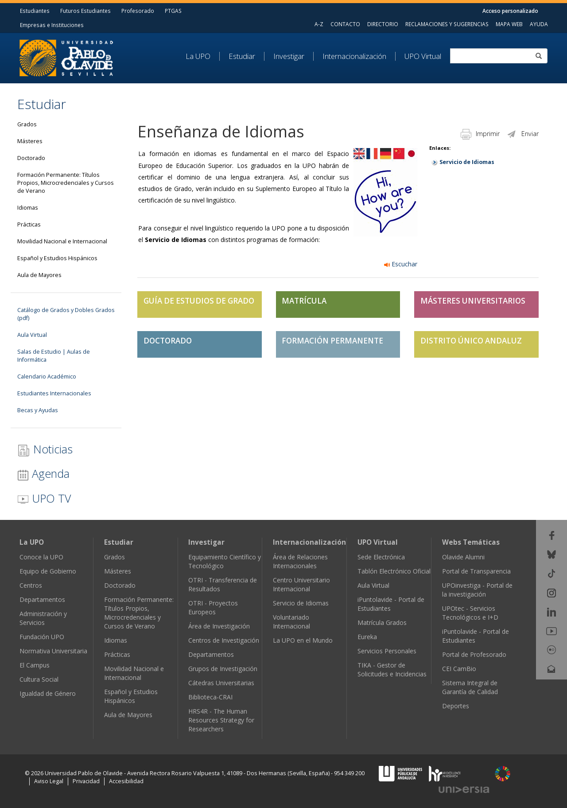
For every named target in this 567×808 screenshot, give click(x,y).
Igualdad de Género (47, 693)
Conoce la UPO (41, 557)
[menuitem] (203, 56)
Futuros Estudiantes (85, 10)
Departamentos (42, 599)
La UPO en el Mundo (303, 640)
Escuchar (400, 264)
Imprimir (480, 133)
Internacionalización (354, 56)
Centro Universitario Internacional (301, 584)
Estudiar (242, 56)
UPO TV (44, 498)
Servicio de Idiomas (466, 162)
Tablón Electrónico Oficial (394, 571)
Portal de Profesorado (474, 654)
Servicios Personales (386, 651)
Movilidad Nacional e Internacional (62, 241)
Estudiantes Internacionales (54, 393)
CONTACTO (345, 23)
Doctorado (31, 158)
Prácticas (29, 224)
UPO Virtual (422, 56)
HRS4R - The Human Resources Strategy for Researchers (221, 720)
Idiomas (27, 207)
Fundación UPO (41, 636)
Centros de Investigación (223, 640)
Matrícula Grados (382, 622)
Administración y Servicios (43, 618)
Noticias (45, 449)
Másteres (30, 141)
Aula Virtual (32, 335)
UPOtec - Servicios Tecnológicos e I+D (470, 612)
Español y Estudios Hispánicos (57, 258)
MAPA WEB (509, 23)
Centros (30, 585)
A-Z (319, 23)
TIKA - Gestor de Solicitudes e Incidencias (392, 669)
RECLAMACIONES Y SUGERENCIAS (447, 23)
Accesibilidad (126, 781)
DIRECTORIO (382, 23)
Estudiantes (35, 10)
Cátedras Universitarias (221, 683)
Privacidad (86, 781)
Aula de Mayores (39, 275)
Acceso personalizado (510, 10)
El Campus (34, 665)
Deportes (455, 706)
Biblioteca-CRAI (210, 697)
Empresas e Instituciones (52, 24)
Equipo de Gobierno (47, 571)
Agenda (43, 473)
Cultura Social (38, 679)
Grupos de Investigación (222, 668)
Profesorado (137, 10)
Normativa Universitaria (53, 651)
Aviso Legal (48, 781)
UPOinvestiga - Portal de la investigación (477, 589)
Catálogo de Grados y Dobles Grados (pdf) (66, 314)
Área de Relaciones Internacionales (300, 561)
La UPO (198, 56)
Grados (27, 124)
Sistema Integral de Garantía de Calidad (470, 687)
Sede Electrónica (381, 557)
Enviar (522, 133)
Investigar (288, 56)
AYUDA (539, 23)
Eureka (367, 636)
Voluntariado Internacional (291, 621)
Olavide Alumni (463, 557)
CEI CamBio (459, 668)
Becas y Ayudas (37, 410)
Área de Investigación (219, 626)
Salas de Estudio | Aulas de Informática (53, 355)
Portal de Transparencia (476, 571)
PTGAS (173, 10)
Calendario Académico (46, 376)
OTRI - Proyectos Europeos (213, 607)
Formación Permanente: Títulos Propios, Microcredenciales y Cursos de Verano (65, 183)
